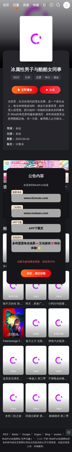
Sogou (37, 434)
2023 (16, 77)
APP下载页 (36, 228)
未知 (18, 128)
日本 (27, 77)
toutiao (57, 434)
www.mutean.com (36, 213)
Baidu (15, 434)
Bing (47, 434)
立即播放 (24, 89)
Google (26, 434)
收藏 (50, 89)
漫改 (56, 77)
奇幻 (47, 77)
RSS (5, 434)
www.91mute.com (36, 197)
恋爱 (38, 77)
